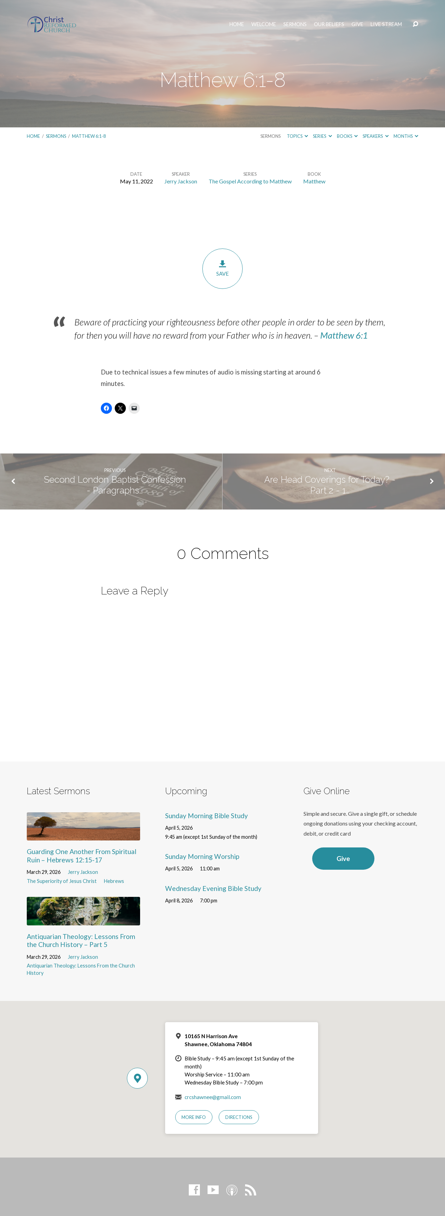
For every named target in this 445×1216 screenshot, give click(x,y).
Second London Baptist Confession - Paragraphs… (115, 485)
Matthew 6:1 (344, 335)
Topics (297, 136)
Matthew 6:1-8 (89, 136)
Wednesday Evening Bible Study (213, 888)
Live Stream (386, 24)
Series (322, 136)
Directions (238, 1117)
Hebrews (114, 881)
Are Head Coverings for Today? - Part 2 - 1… (330, 485)
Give (357, 24)
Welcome (263, 24)
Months (406, 136)
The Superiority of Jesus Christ (62, 881)
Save (222, 268)
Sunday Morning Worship (202, 856)
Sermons (295, 24)
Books (347, 136)
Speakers (375, 136)
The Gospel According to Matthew (250, 181)
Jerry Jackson (180, 181)
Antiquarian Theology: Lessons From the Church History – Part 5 (81, 940)
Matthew (314, 181)
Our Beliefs (329, 24)
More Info (193, 1117)
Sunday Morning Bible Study (206, 816)
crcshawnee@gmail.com (213, 1097)
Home (236, 24)
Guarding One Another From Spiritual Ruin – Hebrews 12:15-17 (81, 855)
